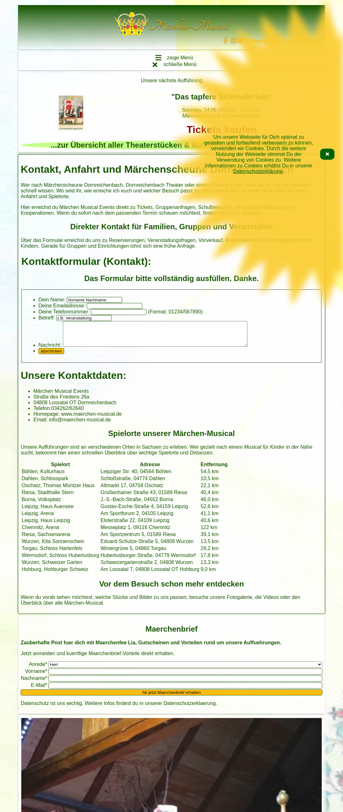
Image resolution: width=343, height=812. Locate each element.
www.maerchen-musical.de (91, 418)
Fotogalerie (239, 602)
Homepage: (46, 418)
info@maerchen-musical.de (80, 424)
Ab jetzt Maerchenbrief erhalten (171, 697)
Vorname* (36, 676)
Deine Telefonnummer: (64, 311)
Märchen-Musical (83, 607)
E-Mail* (39, 690)
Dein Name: (51, 299)
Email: (40, 424)
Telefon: (42, 413)
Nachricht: (49, 349)
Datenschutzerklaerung (190, 708)
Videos (271, 602)
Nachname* (34, 683)
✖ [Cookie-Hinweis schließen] (327, 154)
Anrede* (38, 669)
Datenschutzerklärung (258, 171)
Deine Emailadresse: (61, 305)
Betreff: (46, 317)
